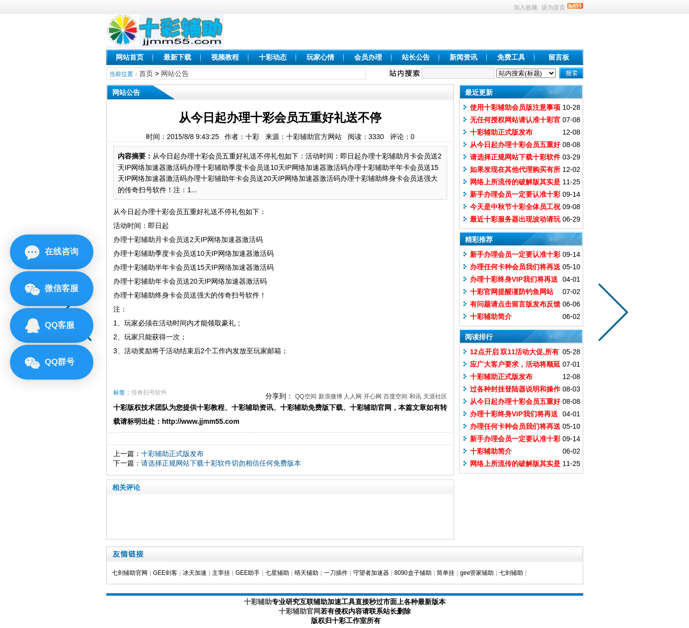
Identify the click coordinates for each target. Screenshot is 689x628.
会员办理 (368, 57)
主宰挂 (221, 572)
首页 (146, 74)
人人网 (353, 396)
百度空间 (395, 396)
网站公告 (175, 74)
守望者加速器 (371, 572)
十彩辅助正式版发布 (172, 454)
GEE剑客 (165, 572)
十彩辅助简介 (491, 316)
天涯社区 (435, 396)
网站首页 (130, 57)
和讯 (415, 396)
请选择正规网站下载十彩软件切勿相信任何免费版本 (221, 463)
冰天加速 (195, 572)
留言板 (558, 57)
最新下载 (177, 57)
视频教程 (225, 57)
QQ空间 (305, 396)
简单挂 (446, 572)
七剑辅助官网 (130, 572)
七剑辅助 (511, 572)
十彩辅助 (258, 602)
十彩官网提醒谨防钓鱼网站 (511, 292)
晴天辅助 (306, 572)
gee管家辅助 (477, 572)
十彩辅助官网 (299, 611)
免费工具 (511, 57)
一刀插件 (336, 572)
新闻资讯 (463, 57)
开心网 (373, 396)
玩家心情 (320, 57)
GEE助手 (247, 572)
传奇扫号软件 (149, 392)
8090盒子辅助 (413, 572)
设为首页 (553, 7)
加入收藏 (525, 7)
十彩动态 (273, 57)
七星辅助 (277, 572)
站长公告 (416, 57)
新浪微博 (330, 396)
